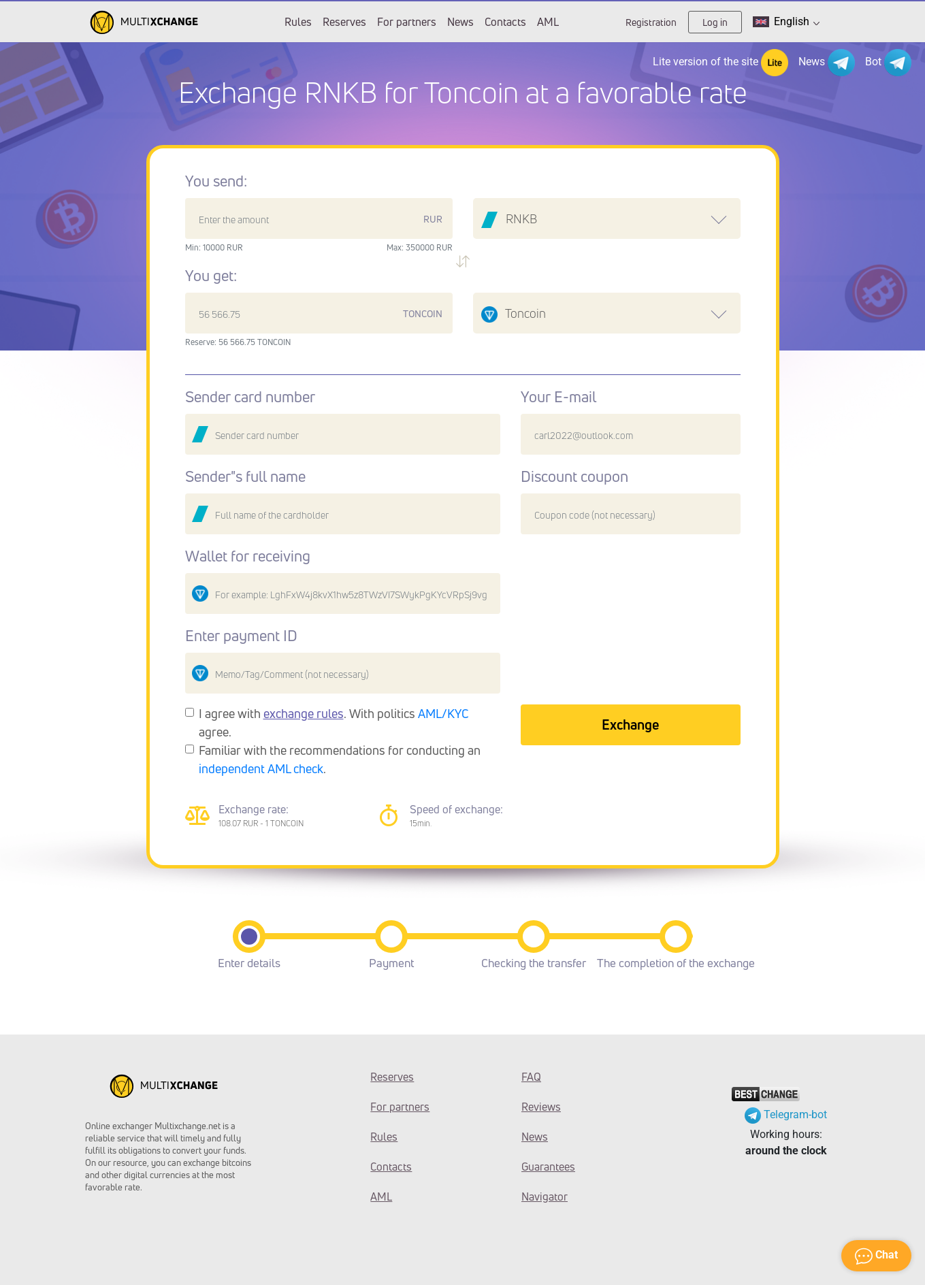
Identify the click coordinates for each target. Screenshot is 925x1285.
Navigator (544, 1196)
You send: (216, 181)
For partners (406, 21)
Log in (715, 22)
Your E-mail (558, 397)
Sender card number (250, 397)
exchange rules (303, 713)
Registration (651, 22)
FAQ (531, 1076)
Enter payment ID (241, 635)
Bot (888, 62)
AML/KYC (443, 713)
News (460, 21)
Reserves (344, 21)
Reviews (541, 1106)
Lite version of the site (720, 62)
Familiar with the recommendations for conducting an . (340, 759)
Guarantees (548, 1166)
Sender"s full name (245, 476)
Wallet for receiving (247, 556)
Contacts (505, 21)
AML (548, 21)
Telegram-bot (786, 1114)
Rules (298, 21)
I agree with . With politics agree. (334, 722)
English (786, 22)
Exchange (630, 724)
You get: (211, 275)
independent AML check (261, 768)
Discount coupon (574, 476)
